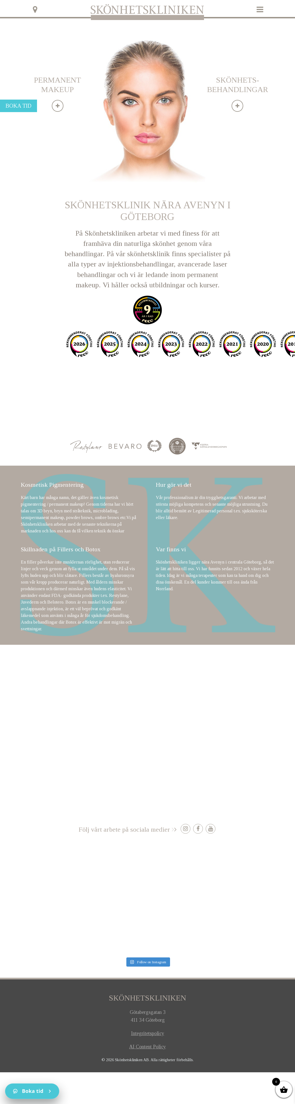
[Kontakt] (32, 1091)
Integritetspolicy (147, 1033)
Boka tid (18, 106)
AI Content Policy (147, 1046)
